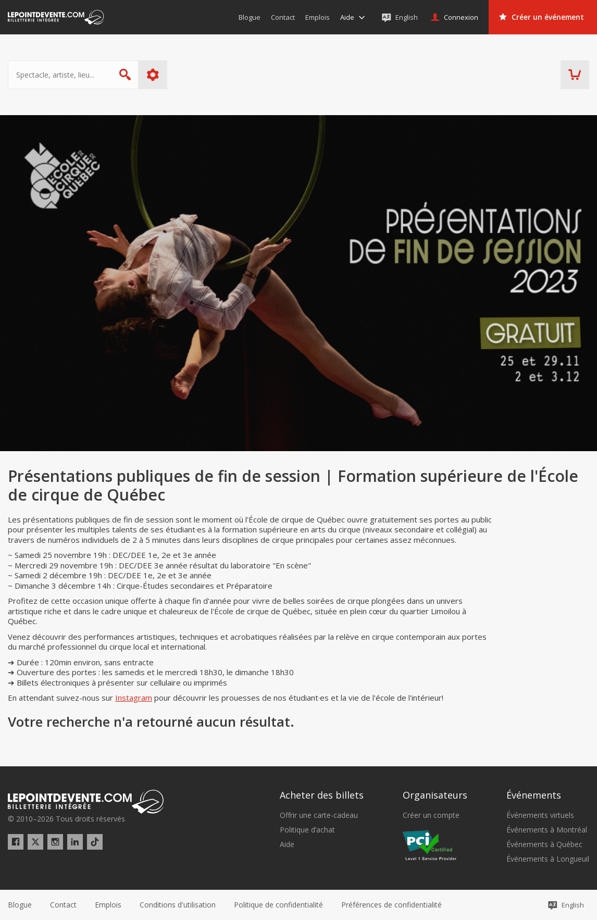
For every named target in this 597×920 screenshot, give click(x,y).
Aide (287, 844)
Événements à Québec (544, 844)
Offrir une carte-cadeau (319, 815)
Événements (533, 795)
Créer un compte (431, 815)
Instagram (133, 697)
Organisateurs (435, 795)
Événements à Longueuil (547, 859)
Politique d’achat (307, 830)
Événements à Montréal (546, 830)
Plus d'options (153, 74)
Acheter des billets (322, 795)
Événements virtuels (540, 815)
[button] (391, 905)
